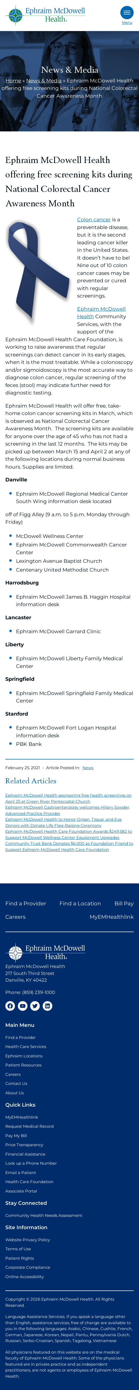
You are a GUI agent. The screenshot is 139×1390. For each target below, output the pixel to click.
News (87, 767)
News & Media (44, 81)
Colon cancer (94, 220)
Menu (127, 15)
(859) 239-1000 (38, 992)
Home (13, 81)
